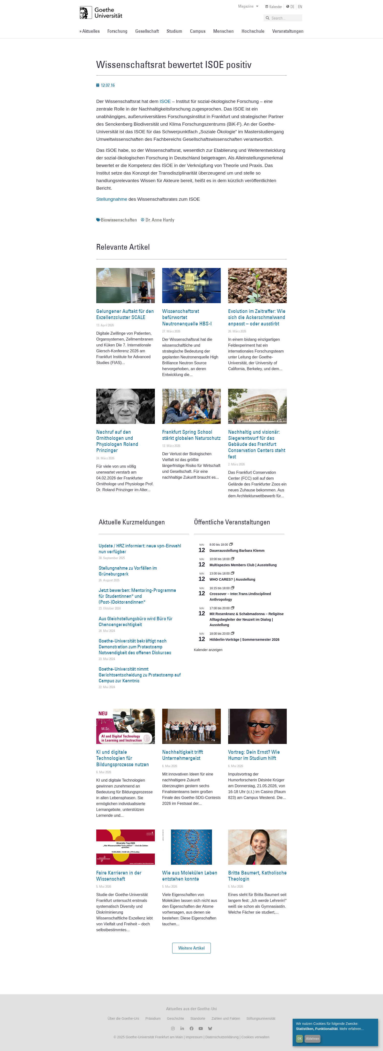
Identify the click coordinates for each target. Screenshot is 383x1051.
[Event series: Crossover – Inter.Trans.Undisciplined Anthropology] (232, 588)
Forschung (117, 31)
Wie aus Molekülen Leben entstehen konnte (189, 875)
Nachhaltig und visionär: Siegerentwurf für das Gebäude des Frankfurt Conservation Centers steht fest (256, 444)
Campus (197, 31)
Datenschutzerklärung (222, 1037)
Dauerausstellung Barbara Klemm (237, 551)
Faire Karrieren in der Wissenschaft (118, 875)
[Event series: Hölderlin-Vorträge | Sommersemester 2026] (232, 633)
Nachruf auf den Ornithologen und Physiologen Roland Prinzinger (117, 441)
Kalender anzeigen (208, 650)
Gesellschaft (147, 31)
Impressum (193, 1037)
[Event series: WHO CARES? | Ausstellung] (232, 573)
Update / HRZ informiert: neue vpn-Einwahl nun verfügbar (140, 548)
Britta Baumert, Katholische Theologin (257, 875)
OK (300, 1038)
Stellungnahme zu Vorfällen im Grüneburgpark (128, 571)
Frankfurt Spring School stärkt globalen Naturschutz (191, 435)
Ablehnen (312, 1038)
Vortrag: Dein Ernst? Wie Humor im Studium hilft (254, 755)
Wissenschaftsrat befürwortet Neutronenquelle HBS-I (187, 317)
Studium (174, 31)
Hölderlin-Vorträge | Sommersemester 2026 (244, 640)
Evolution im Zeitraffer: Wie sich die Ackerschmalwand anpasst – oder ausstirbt (257, 317)
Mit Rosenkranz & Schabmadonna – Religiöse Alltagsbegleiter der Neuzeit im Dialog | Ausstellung (247, 619)
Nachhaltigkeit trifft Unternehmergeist (182, 755)
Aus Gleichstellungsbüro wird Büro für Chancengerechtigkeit (136, 621)
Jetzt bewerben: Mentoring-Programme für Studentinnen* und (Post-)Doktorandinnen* (137, 596)
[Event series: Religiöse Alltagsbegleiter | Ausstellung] (232, 608)
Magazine (248, 6)
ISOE (165, 101)
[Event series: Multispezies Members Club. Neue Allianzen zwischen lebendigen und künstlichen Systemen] (232, 559)
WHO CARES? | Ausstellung (232, 579)
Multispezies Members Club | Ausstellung (243, 565)
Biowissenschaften (119, 220)
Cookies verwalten (255, 1037)
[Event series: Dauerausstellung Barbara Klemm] (231, 544)
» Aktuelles (89, 31)
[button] (191, 948)
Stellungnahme (112, 199)
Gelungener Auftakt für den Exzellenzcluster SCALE (125, 314)
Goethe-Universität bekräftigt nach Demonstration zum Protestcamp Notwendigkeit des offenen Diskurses (135, 647)
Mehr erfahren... (352, 1029)
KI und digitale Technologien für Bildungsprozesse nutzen (122, 758)
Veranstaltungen (288, 31)
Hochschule (253, 31)
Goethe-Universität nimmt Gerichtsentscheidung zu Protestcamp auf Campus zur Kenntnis (140, 675)
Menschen (223, 31)
